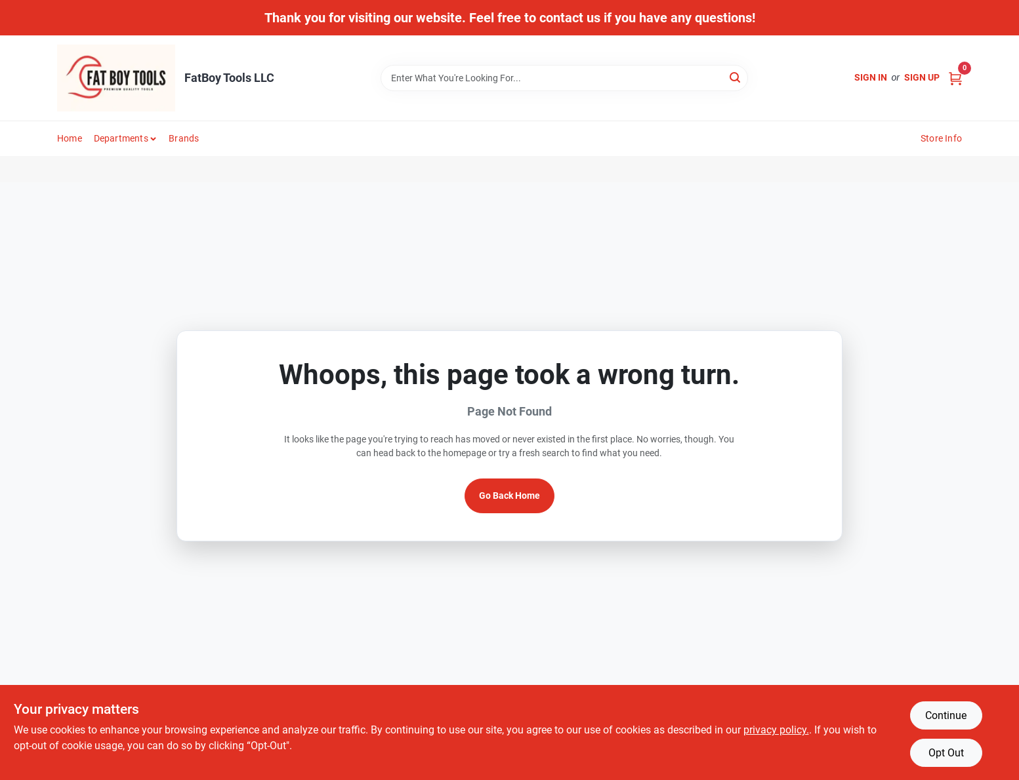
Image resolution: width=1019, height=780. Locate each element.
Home (69, 138)
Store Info (941, 138)
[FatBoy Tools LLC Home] (116, 78)
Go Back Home (509, 495)
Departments (121, 138)
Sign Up (922, 77)
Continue (946, 715)
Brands (184, 138)
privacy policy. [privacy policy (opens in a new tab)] (776, 730)
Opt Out (946, 753)
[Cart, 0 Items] (955, 78)
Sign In (870, 77)
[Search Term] (564, 78)
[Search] (735, 77)
